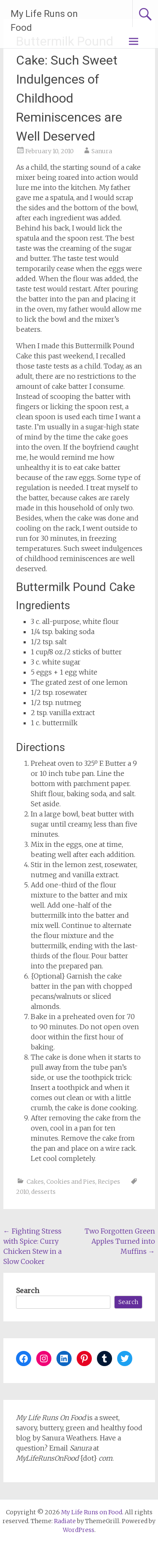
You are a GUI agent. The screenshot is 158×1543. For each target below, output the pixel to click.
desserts (43, 1192)
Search (27, 1290)
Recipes (109, 1181)
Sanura (101, 151)
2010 (22, 1192)
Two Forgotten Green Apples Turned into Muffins (120, 1241)
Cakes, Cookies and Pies (61, 1181)
